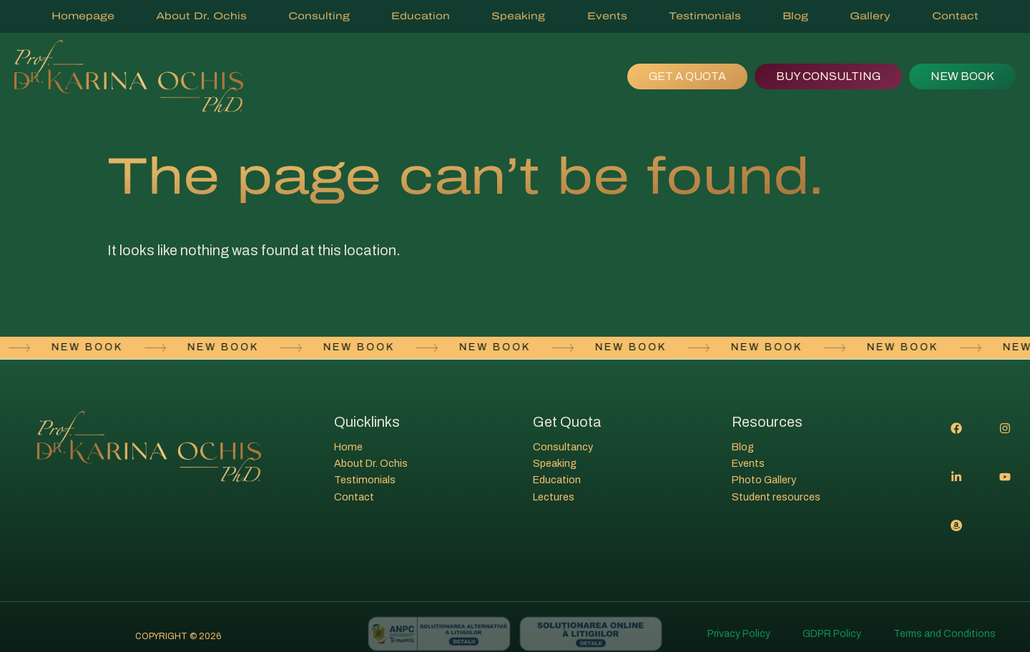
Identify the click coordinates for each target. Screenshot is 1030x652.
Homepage (83, 16)
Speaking (518, 16)
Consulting (319, 16)
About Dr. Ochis (201, 16)
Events (607, 16)
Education (420, 16)
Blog (795, 16)
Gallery (870, 16)
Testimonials (705, 16)
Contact (955, 16)
